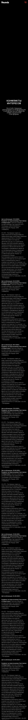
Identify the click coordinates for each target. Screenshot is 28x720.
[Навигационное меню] (25, 2)
